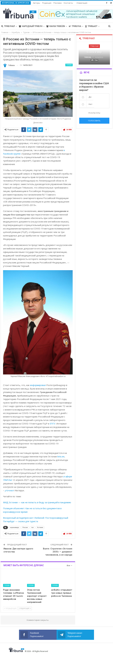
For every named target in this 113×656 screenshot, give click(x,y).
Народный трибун (30, 26)
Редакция (46, 3)
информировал (38, 385)
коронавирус (14, 527)
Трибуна (75, 26)
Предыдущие (10, 608)
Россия (25, 527)
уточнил (9, 490)
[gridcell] (38, 255)
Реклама (58, 3)
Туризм (69, 65)
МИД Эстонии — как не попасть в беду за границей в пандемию (37, 502)
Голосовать (94, 120)
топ (32, 527)
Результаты (94, 113)
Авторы (36, 3)
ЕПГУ (52, 423)
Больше (68, 3)
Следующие (25, 608)
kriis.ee (60, 456)
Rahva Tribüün (55, 26)
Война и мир (94, 51)
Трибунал (8, 26)
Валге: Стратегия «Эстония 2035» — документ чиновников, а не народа (57, 551)
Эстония (40, 527)
